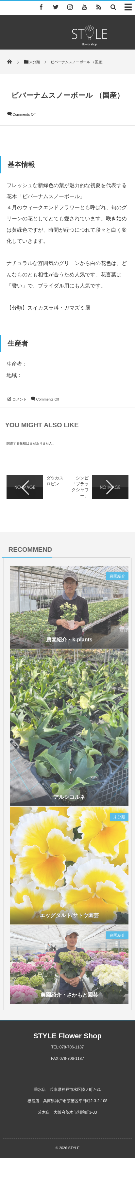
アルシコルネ (69, 798)
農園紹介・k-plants (69, 641)
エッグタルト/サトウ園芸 (69, 917)
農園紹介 (117, 578)
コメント (19, 399)
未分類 (119, 818)
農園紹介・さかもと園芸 (69, 997)
